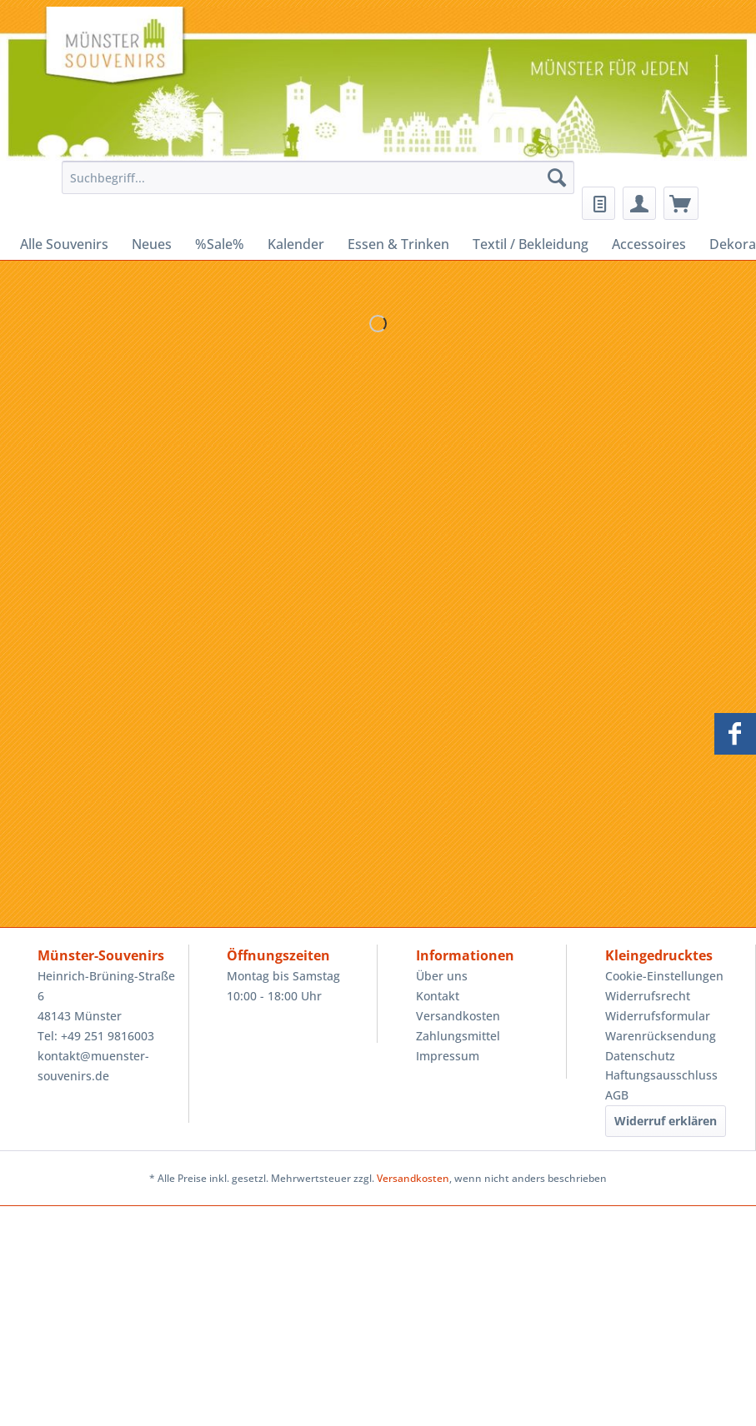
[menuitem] (314, 185)
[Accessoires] (649, 244)
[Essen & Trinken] (398, 244)
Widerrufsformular (657, 1016)
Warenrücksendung (660, 1036)
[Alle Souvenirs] (64, 244)
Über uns (442, 976)
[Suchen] (556, 177)
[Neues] (151, 244)
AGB (616, 1095)
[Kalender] (296, 244)
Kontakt (437, 996)
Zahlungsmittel (458, 1036)
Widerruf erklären (665, 1121)
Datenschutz (640, 1056)
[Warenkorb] (680, 203)
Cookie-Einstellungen (664, 976)
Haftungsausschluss (661, 1075)
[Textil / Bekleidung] (530, 244)
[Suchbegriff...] (318, 177)
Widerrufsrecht (647, 996)
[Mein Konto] (639, 203)
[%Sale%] (219, 244)
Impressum (447, 1056)
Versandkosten (458, 1016)
